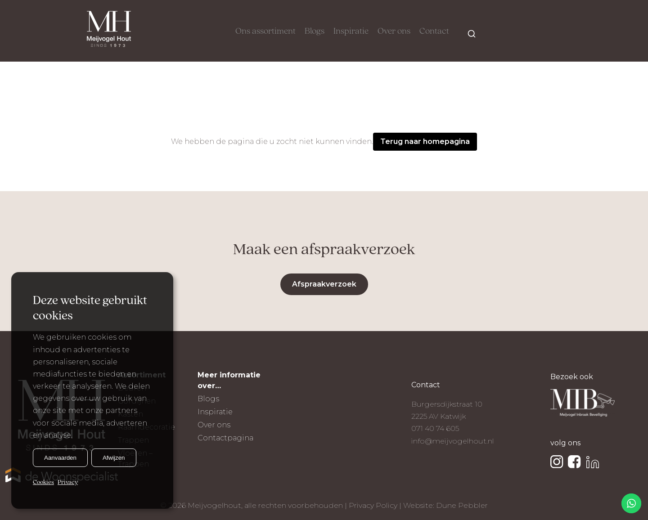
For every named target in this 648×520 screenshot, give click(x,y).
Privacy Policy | (376, 505)
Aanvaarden (60, 457)
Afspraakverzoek (324, 284)
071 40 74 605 (435, 428)
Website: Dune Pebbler (445, 505)
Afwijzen (114, 457)
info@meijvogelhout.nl (452, 441)
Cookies (43, 482)
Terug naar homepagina (425, 141)
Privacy (68, 482)
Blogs (314, 31)
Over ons (394, 31)
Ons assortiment (265, 31)
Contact (434, 31)
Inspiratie (351, 31)
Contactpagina (225, 438)
